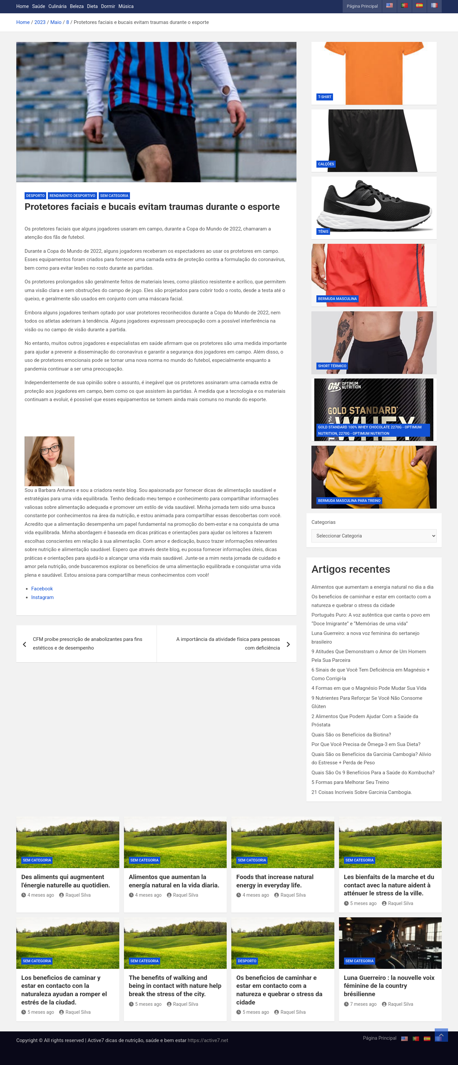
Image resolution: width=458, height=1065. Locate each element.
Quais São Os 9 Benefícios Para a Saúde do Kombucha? (372, 773)
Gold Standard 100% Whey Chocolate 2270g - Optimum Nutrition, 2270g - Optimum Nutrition (369, 430)
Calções (326, 164)
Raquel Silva (75, 895)
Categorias (323, 522)
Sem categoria (114, 196)
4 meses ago (37, 895)
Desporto (35, 196)
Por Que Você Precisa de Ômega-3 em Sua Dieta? (365, 744)
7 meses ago (360, 1004)
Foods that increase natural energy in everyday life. (275, 881)
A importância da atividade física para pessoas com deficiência (228, 643)
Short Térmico (332, 366)
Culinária (58, 6)
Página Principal (362, 6)
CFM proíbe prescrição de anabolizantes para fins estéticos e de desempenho (87, 643)
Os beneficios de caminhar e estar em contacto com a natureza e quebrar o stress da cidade (279, 990)
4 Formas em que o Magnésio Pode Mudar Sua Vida (368, 688)
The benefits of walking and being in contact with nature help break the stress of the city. (175, 986)
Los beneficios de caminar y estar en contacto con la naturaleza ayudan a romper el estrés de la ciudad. (64, 990)
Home (22, 6)
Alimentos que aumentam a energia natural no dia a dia (372, 587)
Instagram (42, 597)
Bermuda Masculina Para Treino (349, 501)
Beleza (77, 6)
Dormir (108, 6)
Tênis (323, 231)
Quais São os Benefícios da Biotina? (351, 735)
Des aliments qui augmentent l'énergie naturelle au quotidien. (65, 881)
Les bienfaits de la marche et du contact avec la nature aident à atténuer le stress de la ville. (389, 885)
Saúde (38, 6)
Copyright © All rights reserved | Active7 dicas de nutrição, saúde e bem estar (102, 1040)
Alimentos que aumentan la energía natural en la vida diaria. (174, 881)
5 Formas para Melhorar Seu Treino (350, 782)
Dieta (92, 6)
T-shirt (324, 97)
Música (126, 6)
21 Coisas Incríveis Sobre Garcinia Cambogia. (361, 792)
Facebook (42, 589)
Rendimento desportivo (72, 196)
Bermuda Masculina (337, 299)
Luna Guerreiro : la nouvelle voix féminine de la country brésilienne (389, 986)
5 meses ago (360, 903)
